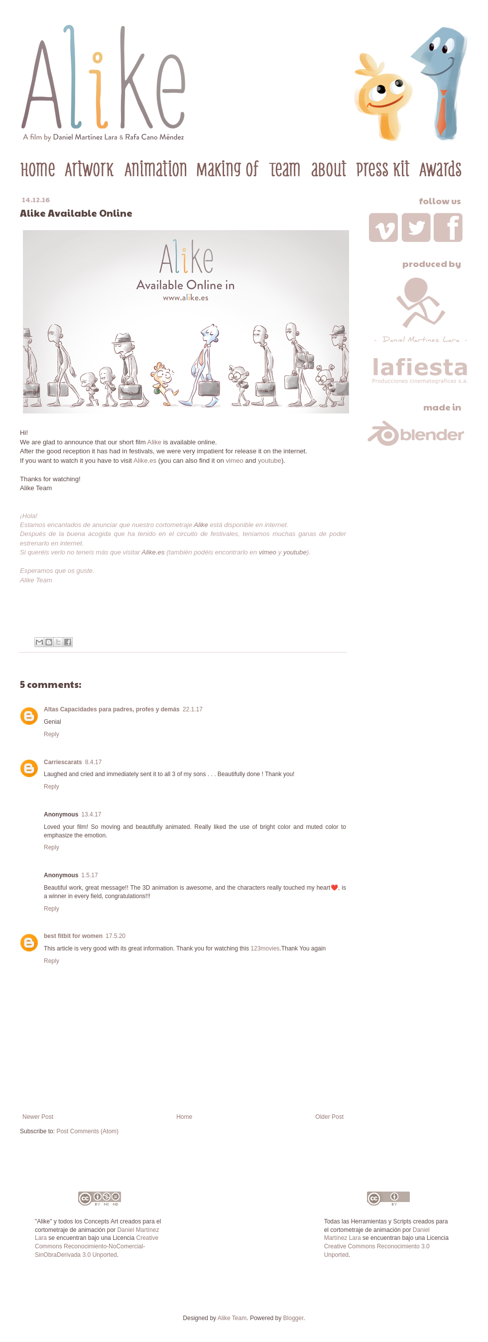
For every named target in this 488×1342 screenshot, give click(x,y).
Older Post (329, 1116)
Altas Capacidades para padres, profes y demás (112, 709)
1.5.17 (89, 875)
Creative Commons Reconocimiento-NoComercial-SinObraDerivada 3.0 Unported (96, 1246)
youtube (269, 460)
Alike (154, 442)
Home (184, 1116)
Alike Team (232, 1318)
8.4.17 (93, 762)
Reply (51, 734)
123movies (264, 948)
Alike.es (144, 460)
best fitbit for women (73, 936)
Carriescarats (63, 762)
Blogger (293, 1318)
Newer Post (37, 1116)
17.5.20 (115, 936)
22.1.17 (193, 709)
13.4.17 (91, 814)
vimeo (234, 460)
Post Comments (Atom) (87, 1131)
